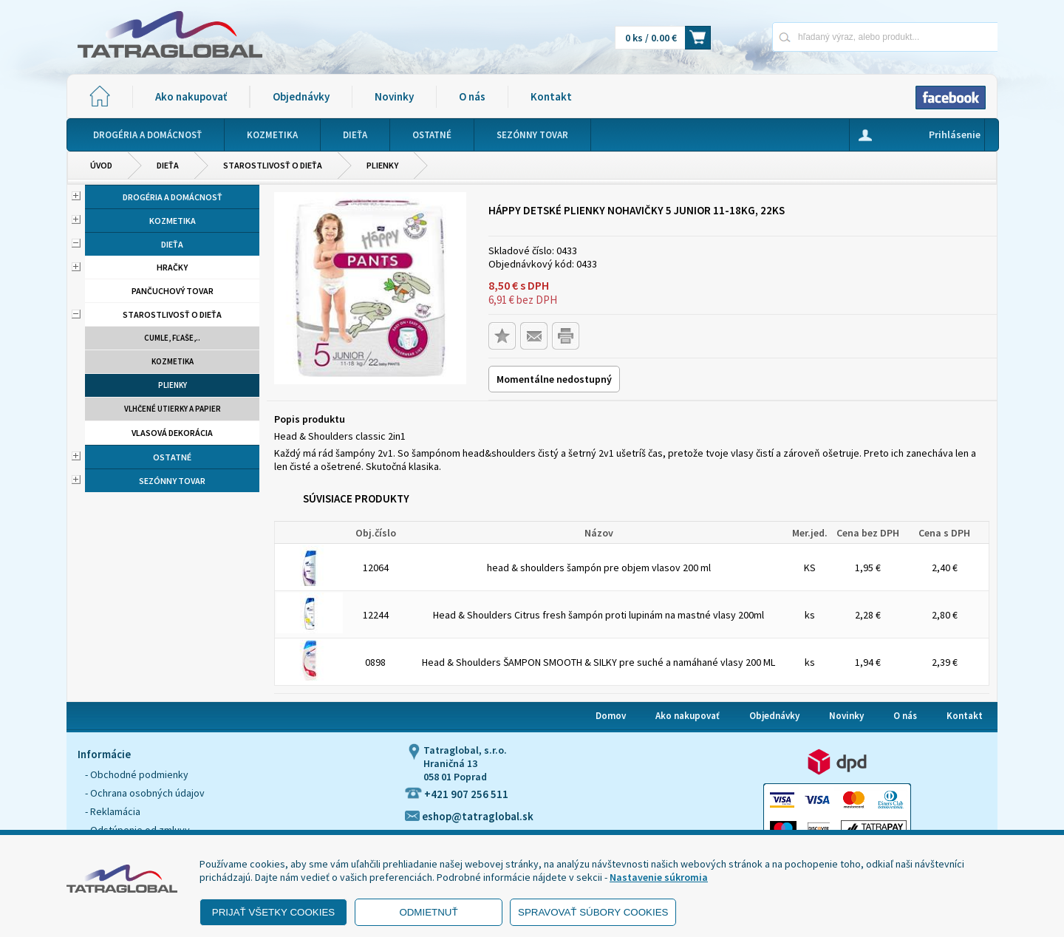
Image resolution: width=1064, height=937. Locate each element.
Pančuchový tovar (173, 290)
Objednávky (301, 96)
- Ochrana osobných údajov (145, 793)
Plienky (382, 165)
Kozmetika (172, 220)
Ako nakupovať (191, 96)
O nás (472, 96)
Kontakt (551, 96)
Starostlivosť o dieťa (272, 165)
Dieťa (168, 165)
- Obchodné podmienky (136, 774)
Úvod (101, 165)
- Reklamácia (112, 811)
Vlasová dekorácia (172, 432)
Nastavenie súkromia (659, 877)
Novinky (394, 96)
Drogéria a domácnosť (172, 196)
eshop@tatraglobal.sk (469, 816)
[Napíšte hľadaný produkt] (833, 36)
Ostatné (172, 457)
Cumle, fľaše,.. (172, 338)
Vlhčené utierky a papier (172, 408)
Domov (611, 715)
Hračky (172, 267)
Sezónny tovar (172, 480)
